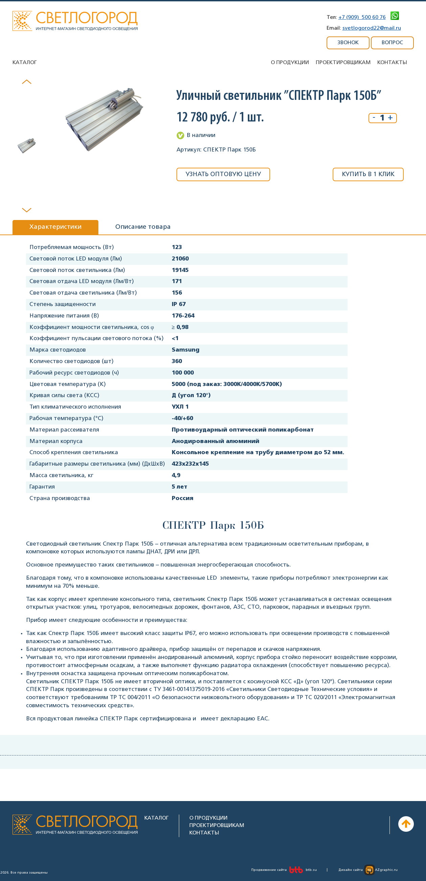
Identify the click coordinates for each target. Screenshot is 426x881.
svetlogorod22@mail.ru (371, 28)
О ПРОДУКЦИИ (208, 818)
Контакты (392, 62)
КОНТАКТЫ (204, 832)
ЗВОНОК (348, 42)
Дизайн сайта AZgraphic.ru (368, 870)
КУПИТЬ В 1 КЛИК (368, 174)
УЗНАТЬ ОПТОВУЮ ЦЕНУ (223, 174)
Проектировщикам (343, 62)
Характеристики (55, 227)
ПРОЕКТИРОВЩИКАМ (216, 825)
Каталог (25, 62)
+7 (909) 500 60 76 (362, 17)
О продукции (290, 62)
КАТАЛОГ (156, 818)
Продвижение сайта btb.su (284, 870)
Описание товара (143, 227)
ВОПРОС (392, 42)
